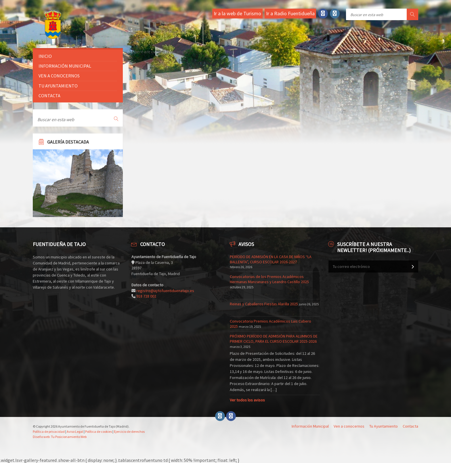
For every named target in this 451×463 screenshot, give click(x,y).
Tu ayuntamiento (58, 86)
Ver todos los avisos (247, 400)
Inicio (45, 56)
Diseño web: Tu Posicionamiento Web (60, 437)
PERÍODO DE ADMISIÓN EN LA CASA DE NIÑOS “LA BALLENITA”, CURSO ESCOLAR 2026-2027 (271, 259)
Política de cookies (98, 431)
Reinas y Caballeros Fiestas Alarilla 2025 (264, 303)
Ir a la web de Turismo (237, 13)
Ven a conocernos (59, 76)
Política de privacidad (49, 431)
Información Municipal (65, 66)
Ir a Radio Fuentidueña (290, 13)
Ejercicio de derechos (129, 431)
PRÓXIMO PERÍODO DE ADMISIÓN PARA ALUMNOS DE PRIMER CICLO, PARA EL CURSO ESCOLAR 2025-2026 (274, 339)
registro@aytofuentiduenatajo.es (165, 290)
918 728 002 (146, 296)
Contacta (49, 95)
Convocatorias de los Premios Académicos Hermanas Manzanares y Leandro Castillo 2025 (269, 279)
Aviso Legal (75, 431)
